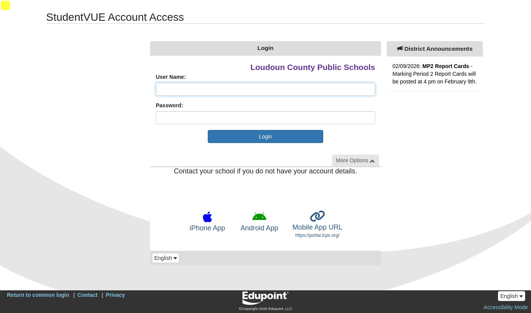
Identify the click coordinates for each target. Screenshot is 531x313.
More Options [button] (355, 160)
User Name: (171, 77)
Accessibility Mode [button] (506, 307)
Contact (87, 295)
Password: (169, 105)
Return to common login (38, 295)
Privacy (115, 295)
